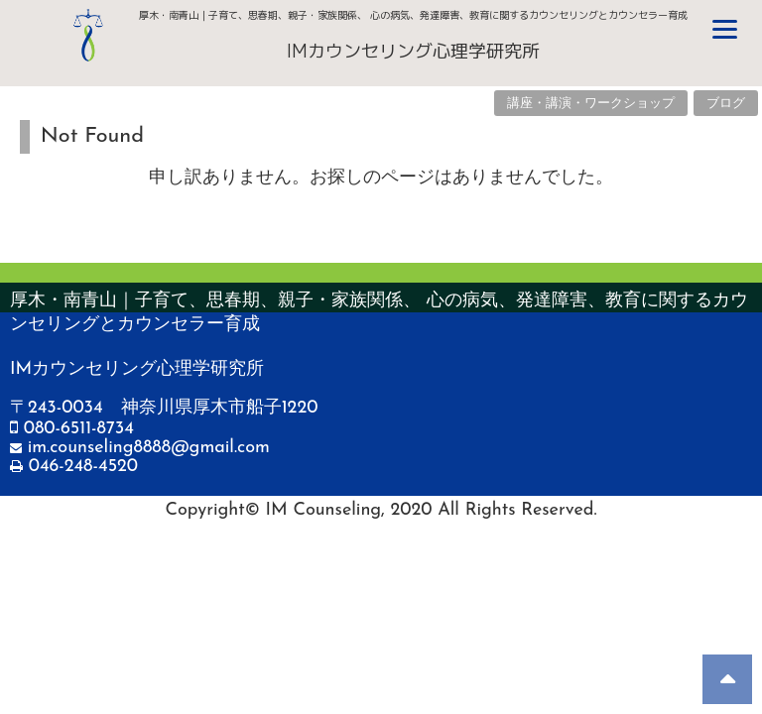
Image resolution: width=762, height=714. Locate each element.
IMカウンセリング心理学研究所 (413, 51)
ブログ (725, 103)
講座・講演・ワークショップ (591, 103)
